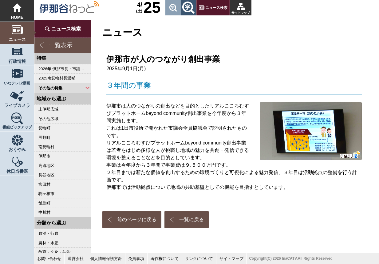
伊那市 (44, 156)
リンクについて (199, 258)
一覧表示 (61, 45)
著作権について (165, 258)
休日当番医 (17, 171)
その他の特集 (50, 88)
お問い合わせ (49, 258)
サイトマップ (240, 12)
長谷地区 (46, 175)
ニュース (17, 39)
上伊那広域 (48, 109)
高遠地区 (46, 165)
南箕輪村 (46, 146)
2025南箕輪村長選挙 (56, 78)
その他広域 (48, 118)
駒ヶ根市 (46, 193)
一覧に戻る (191, 219)
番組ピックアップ (17, 127)
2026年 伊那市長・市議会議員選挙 (64, 69)
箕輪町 (44, 128)
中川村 (44, 212)
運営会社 (76, 258)
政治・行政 (48, 233)
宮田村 (44, 184)
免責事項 (136, 258)
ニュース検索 (216, 8)
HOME (17, 17)
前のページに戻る (136, 219)
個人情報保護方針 (106, 258)
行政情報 (17, 61)
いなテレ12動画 (17, 83)
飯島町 (44, 203)
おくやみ (17, 149)
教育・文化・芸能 (54, 252)
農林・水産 (48, 243)
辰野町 (44, 137)
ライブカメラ (17, 105)
